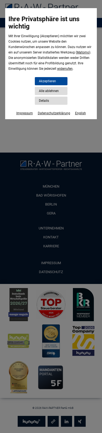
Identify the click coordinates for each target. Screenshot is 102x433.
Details (44, 101)
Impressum (24, 113)
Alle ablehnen (49, 91)
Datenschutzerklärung (54, 113)
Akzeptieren (47, 81)
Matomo (83, 52)
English (80, 113)
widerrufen (65, 69)
